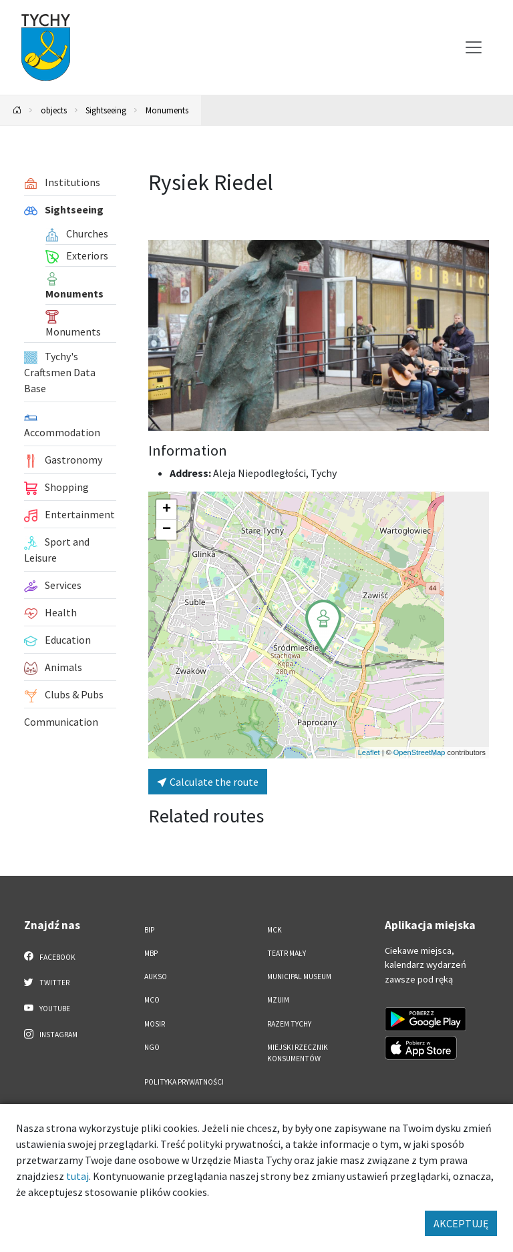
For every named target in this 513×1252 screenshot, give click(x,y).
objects (54, 110)
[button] (323, 626)
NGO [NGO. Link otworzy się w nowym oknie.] (152, 1047)
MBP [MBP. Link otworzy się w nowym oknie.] (151, 953)
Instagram (50, 1034)
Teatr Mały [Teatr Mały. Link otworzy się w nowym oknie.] (286, 953)
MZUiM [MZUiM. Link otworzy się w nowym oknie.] (278, 1000)
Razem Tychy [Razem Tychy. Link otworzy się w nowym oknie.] (289, 1024)
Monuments (167, 110)
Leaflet (369, 752)
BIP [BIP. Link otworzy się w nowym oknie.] (149, 929)
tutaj (77, 1176)
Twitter (46, 982)
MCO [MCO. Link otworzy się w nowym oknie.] (152, 1000)
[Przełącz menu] (474, 47)
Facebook (49, 957)
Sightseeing (106, 110)
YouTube (47, 1008)
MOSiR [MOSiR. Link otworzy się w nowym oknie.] (154, 1024)
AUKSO (155, 976)
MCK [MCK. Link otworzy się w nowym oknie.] (274, 929)
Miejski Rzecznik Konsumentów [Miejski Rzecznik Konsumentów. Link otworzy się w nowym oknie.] (297, 1053)
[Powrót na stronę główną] (17, 110)
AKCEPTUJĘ (461, 1223)
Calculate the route (208, 781)
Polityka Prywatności (184, 1082)
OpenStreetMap (419, 752)
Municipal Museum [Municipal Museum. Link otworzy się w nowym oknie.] (299, 976)
